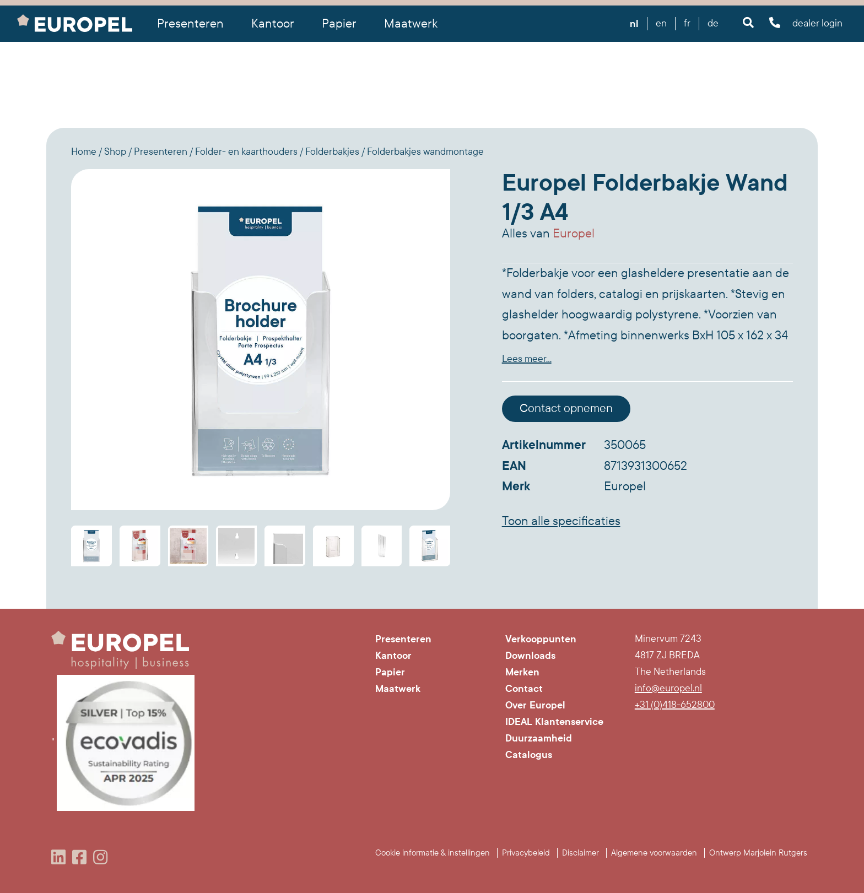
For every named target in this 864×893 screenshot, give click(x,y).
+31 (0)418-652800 (675, 705)
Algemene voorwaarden (654, 853)
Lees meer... (527, 359)
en (661, 23)
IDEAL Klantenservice (554, 721)
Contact (524, 688)
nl (634, 23)
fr (687, 23)
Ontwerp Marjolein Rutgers (758, 853)
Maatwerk (411, 24)
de (713, 23)
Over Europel (535, 705)
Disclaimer (580, 853)
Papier (390, 672)
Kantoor (393, 655)
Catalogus (528, 754)
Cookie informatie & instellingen (432, 853)
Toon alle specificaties (561, 521)
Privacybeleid (526, 853)
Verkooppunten (540, 639)
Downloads (530, 655)
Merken (522, 672)
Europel (574, 233)
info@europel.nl (668, 688)
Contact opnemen (566, 408)
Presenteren (403, 639)
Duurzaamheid (538, 738)
